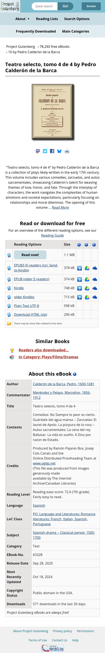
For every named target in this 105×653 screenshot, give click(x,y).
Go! (65, 6)
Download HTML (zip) (30, 314)
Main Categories (75, 31)
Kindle (19, 288)
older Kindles (24, 297)
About (22, 18)
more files (35, 323)
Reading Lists (47, 18)
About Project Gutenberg (30, 631)
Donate (91, 6)
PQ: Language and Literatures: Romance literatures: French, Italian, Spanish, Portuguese (64, 519)
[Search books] (45, 6)
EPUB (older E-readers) (31, 279)
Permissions (85, 631)
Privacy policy (62, 631)
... (59, 207)
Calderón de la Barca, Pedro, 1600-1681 (63, 384)
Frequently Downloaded (36, 31)
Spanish (39, 505)
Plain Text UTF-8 (26, 305)
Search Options (77, 18)
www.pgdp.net (44, 463)
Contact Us (59, 640)
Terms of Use (38, 640)
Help (75, 640)
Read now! (30, 255)
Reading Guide (52, 235)
